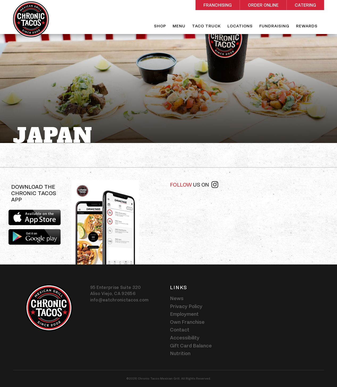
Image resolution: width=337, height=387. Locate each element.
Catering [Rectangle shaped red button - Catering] (305, 5)
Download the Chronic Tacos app (33, 193)
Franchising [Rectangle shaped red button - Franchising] (217, 5)
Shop (160, 25)
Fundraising (274, 25)
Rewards (307, 25)
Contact (179, 329)
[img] (105, 222)
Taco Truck (206, 25)
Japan (52, 136)
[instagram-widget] (246, 212)
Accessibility (184, 337)
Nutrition (180, 353)
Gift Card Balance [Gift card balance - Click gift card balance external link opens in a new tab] (191, 345)
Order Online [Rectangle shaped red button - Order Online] (263, 5)
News (177, 298)
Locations (240, 25)
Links (178, 287)
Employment (184, 314)
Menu (179, 25)
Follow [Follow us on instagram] (194, 184)
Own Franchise (187, 322)
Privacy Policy (186, 306)
